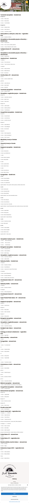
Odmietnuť (14, 496)
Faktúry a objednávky (14, 483)
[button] (27, 484)
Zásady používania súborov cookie (14, 501)
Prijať (14, 493)
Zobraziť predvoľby (14, 499)
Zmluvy (14, 481)
